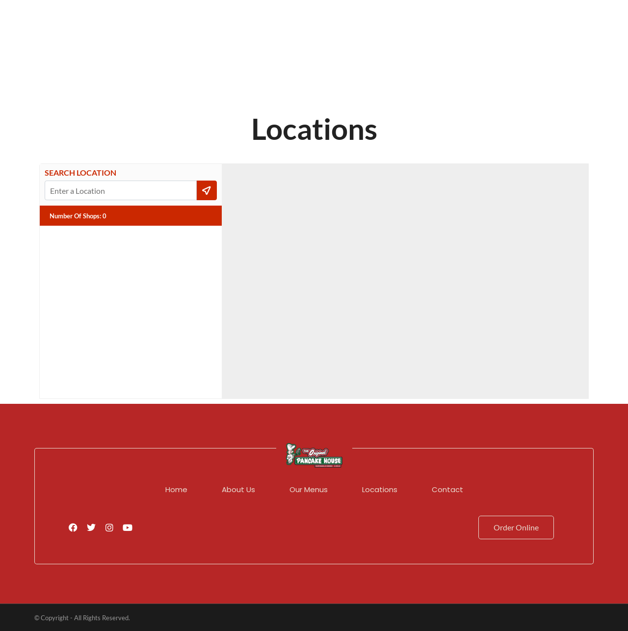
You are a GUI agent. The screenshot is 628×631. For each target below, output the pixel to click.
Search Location (80, 173)
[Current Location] (206, 190)
